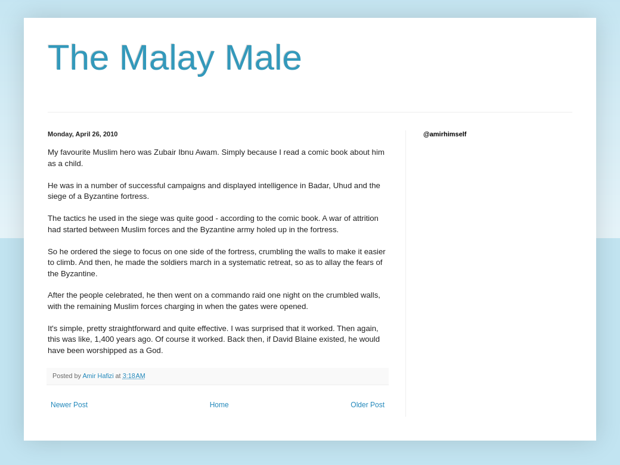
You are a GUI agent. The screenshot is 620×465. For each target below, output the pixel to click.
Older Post (368, 405)
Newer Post (69, 405)
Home (219, 405)
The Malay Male (175, 57)
